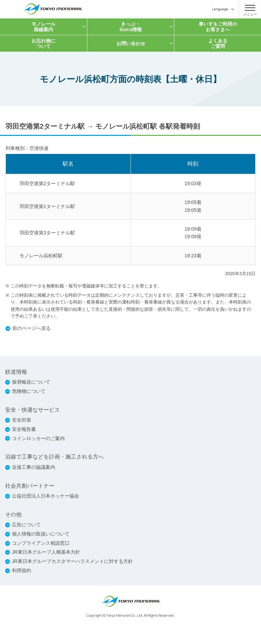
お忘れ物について (43, 43)
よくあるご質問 (217, 43)
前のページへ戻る (31, 328)
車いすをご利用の (218, 26)
